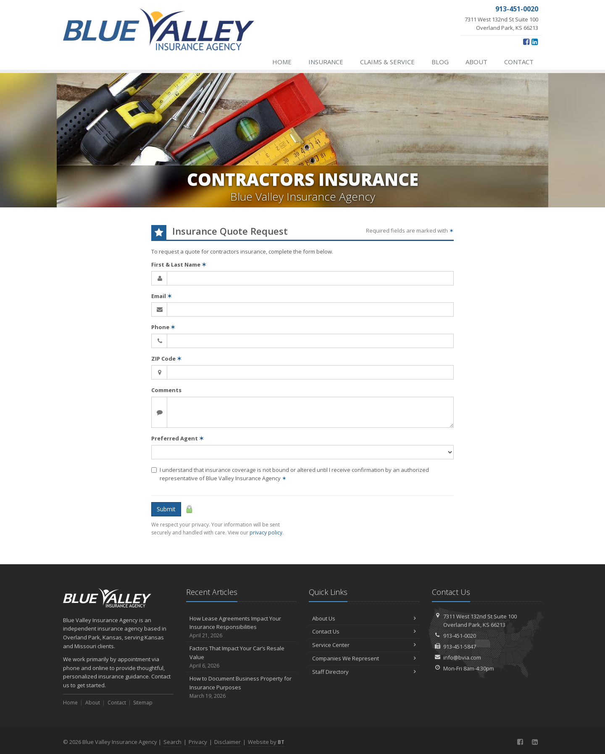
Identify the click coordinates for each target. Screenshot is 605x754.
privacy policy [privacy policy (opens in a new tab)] (266, 532)
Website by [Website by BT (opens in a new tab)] (266, 742)
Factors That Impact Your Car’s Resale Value (241, 657)
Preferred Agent (177, 438)
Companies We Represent (364, 658)
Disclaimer (227, 742)
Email (161, 296)
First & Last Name (178, 264)
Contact (519, 62)
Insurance (325, 62)
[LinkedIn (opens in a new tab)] (534, 42)
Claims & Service (387, 62)
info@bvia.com (462, 657)
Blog (440, 62)
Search (172, 742)
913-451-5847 (459, 646)
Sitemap (143, 702)
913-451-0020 (459, 635)
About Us (364, 618)
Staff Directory (364, 671)
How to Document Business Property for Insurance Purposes (241, 687)
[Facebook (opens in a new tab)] (526, 42)
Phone (163, 327)
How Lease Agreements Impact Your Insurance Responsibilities (241, 627)
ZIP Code (166, 358)
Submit (166, 509)
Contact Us (364, 631)
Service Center (364, 645)
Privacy (198, 742)
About (476, 62)
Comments (166, 390)
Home (282, 62)
